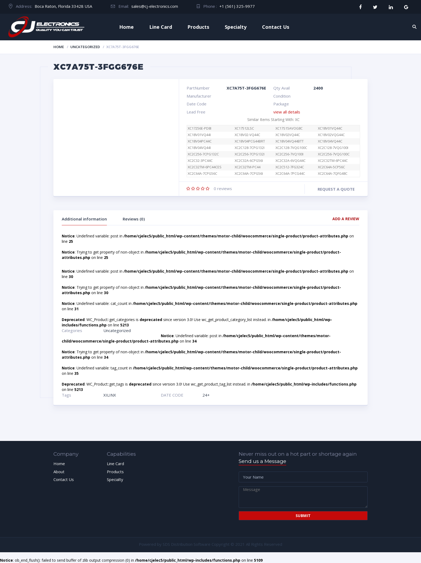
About (58, 471)
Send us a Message (262, 461)
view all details (286, 112)
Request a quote (336, 189)
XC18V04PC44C (200, 141)
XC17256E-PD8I (199, 128)
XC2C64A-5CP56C (331, 167)
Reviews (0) (134, 219)
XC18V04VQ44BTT (289, 141)
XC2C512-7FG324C (289, 167)
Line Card (160, 27)
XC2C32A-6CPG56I (249, 160)
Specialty (235, 27)
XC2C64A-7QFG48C (332, 173)
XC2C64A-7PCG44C (290, 173)
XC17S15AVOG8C (289, 128)
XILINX (109, 395)
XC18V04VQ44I (199, 147)
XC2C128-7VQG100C (291, 147)
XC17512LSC (244, 128)
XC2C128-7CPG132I (249, 147)
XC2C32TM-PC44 (247, 167)
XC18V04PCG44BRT (250, 141)
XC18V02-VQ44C (247, 135)
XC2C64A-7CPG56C (205, 173)
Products (198, 27)
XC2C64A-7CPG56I (249, 173)
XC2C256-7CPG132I (249, 154)
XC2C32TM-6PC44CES (205, 167)
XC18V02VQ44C (287, 135)
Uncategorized (85, 46)
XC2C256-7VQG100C (334, 154)
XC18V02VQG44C (331, 135)
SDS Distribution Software (186, 544)
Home (126, 27)
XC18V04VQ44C (330, 141)
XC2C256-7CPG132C (203, 154)
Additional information (84, 219)
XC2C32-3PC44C (200, 160)
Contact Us (275, 27)
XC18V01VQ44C (330, 128)
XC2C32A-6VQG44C (290, 160)
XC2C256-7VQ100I (289, 154)
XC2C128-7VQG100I (333, 147)
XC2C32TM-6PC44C (333, 160)
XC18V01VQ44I (199, 135)
